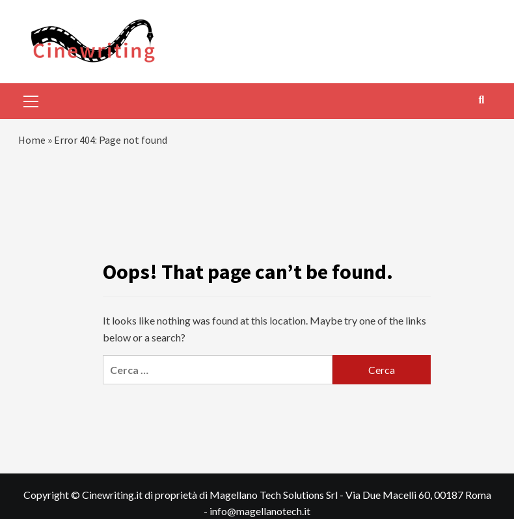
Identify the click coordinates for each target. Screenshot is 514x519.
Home (32, 139)
